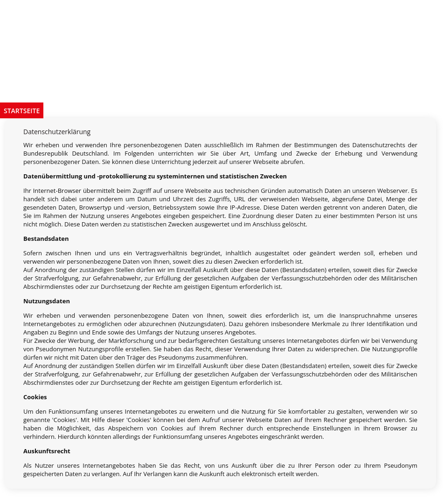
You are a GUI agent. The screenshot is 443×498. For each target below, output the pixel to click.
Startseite (22, 110)
